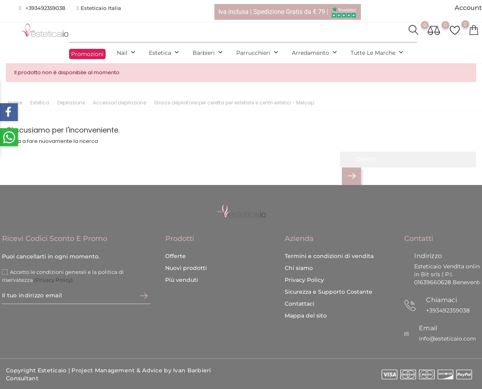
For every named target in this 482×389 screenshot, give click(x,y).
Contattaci (299, 303)
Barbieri (208, 53)
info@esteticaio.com (447, 338)
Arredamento (315, 53)
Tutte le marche (378, 53)
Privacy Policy (304, 279)
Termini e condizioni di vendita (329, 256)
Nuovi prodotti (186, 268)
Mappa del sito (306, 315)
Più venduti (181, 279)
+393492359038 (45, 8)
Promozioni (87, 54)
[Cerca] (408, 160)
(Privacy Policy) (53, 280)
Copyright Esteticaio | (38, 370)
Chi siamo (299, 268)
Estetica (165, 53)
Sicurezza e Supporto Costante (328, 291)
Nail (127, 53)
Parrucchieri (258, 53)
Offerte (175, 256)
